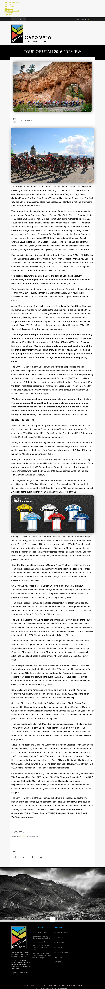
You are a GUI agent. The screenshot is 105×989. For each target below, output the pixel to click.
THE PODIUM (9, 9)
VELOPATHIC (9, 13)
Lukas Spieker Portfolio (47, 986)
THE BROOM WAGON (12, 11)
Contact (32, 986)
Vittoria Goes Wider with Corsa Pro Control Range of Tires (41, 948)
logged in (23, 836)
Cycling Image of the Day (40, 932)
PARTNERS (8, 15)
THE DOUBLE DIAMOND (12, 2)
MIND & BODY (9, 5)
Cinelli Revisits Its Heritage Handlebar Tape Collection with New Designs (41, 955)
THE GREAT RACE (10, 7)
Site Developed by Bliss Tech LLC (71, 986)
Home (24, 986)
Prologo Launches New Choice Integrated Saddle (41, 937)
